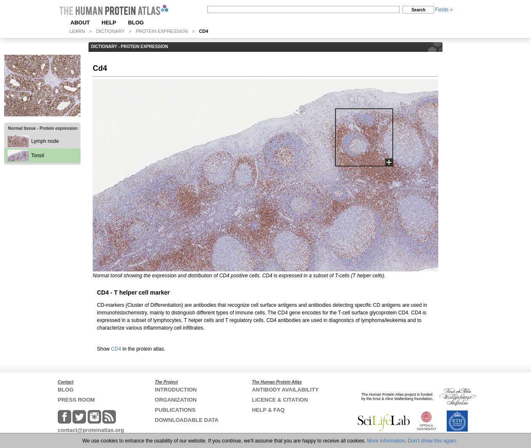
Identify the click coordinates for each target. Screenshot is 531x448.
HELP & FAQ (268, 410)
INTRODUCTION (176, 389)
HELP (109, 22)
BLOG (136, 22)
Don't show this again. (432, 441)
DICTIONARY (110, 31)
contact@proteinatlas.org (91, 430)
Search (418, 10)
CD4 (116, 349)
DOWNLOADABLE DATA (186, 420)
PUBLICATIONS (175, 410)
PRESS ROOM (76, 400)
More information (386, 441)
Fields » (444, 10)
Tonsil (37, 155)
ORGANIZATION (175, 400)
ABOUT (80, 22)
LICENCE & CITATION (280, 400)
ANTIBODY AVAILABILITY (285, 389)
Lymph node (45, 141)
